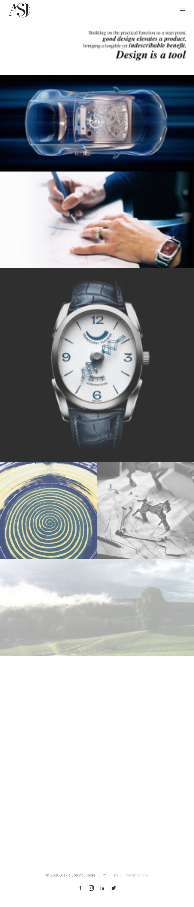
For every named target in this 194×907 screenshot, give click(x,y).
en (115, 874)
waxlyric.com (137, 874)
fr (104, 874)
